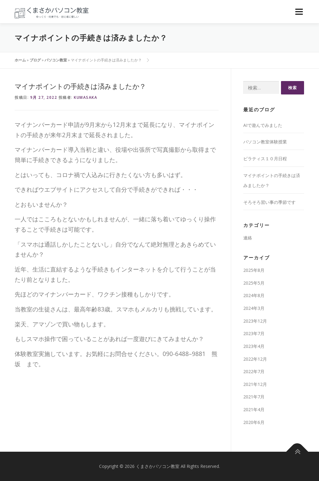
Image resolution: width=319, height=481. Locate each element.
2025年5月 (253, 283)
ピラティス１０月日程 (265, 158)
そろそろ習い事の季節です (269, 202)
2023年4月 (253, 346)
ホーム (20, 60)
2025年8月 (253, 270)
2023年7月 (253, 333)
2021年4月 (253, 409)
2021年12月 (255, 384)
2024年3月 (253, 308)
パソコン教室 (56, 60)
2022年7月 (253, 371)
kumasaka (85, 97)
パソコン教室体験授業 (265, 142)
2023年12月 (255, 321)
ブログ (35, 60)
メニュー (298, 11)
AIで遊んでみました (262, 125)
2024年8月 (253, 295)
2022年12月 (255, 359)
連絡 (247, 238)
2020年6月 (253, 422)
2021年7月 (253, 397)
